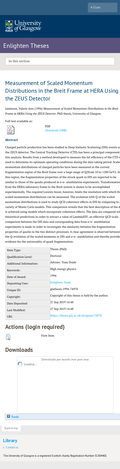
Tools (13, 417)
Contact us (12, 447)
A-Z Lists (95, 7)
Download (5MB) (56, 130)
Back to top (11, 428)
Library (10, 440)
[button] (8, 337)
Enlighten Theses (26, 45)
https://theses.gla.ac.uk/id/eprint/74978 (76, 315)
